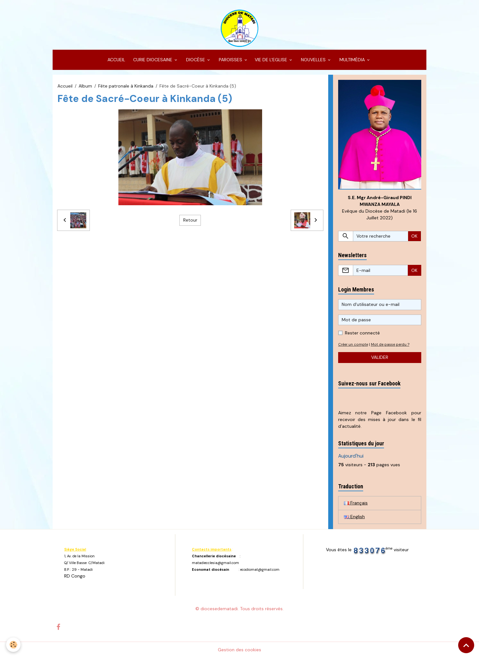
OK (414, 236)
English (354, 516)
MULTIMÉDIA (352, 60)
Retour (190, 220)
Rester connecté (362, 333)
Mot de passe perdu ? (390, 344)
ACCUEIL (115, 60)
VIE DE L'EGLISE (271, 60)
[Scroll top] (466, 645)
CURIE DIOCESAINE (153, 60)
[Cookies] (13, 644)
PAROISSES (231, 60)
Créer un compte (353, 344)
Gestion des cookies (239, 650)
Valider (379, 357)
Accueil (65, 86)
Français (356, 503)
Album (85, 86)
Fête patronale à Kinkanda (125, 86)
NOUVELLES (313, 60)
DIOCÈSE (195, 60)
